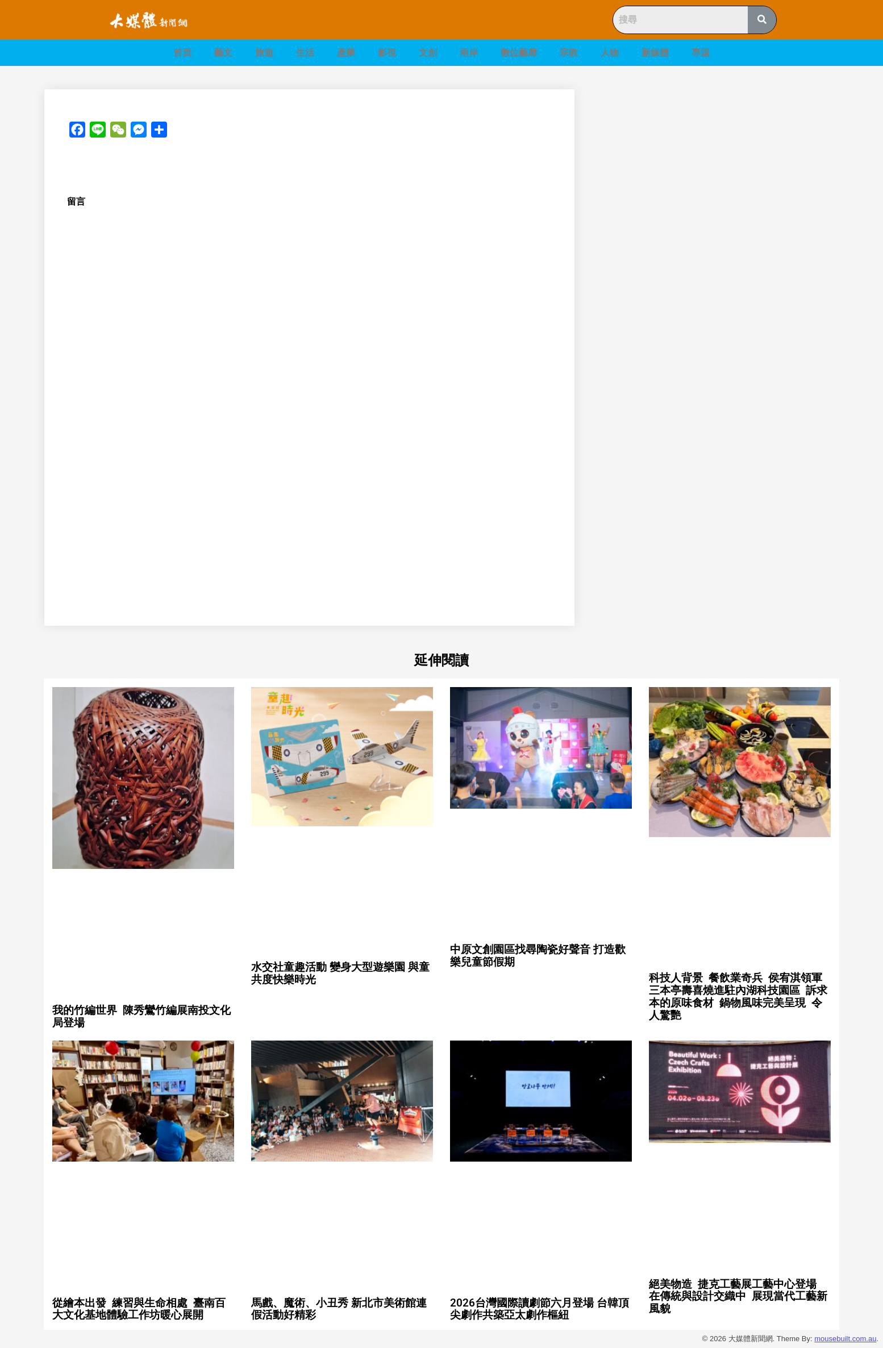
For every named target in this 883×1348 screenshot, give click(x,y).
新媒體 (655, 52)
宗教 (569, 52)
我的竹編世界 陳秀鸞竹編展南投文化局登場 (141, 1016)
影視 (387, 52)
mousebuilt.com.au (845, 1338)
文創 (428, 52)
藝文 (223, 52)
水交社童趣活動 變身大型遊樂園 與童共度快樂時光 (340, 973)
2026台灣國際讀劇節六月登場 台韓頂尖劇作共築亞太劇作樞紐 (539, 1309)
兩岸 (469, 52)
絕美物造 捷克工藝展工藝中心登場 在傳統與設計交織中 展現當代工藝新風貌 (738, 1297)
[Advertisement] (720, 168)
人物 (610, 52)
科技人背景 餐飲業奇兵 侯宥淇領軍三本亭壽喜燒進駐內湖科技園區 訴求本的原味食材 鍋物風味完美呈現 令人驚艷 (738, 996)
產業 (346, 52)
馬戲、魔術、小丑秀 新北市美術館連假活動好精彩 (339, 1309)
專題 (701, 52)
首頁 (182, 52)
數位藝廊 (519, 52)
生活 (305, 52)
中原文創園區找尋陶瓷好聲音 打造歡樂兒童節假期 (538, 955)
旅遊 (264, 52)
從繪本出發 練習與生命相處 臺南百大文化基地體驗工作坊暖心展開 (139, 1309)
